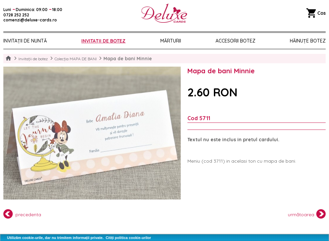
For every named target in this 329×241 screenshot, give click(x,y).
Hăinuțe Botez (308, 41)
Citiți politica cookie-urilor (128, 238)
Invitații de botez (103, 41)
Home (8, 59)
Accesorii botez (235, 41)
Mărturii (170, 41)
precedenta (22, 214)
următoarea (307, 214)
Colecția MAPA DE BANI (76, 58)
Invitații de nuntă (25, 41)
